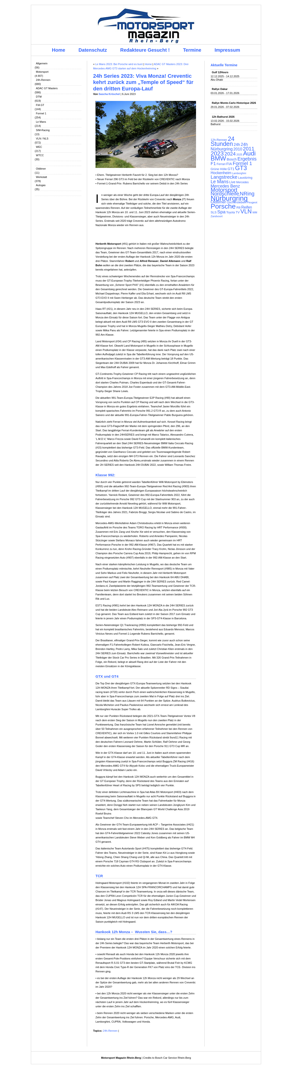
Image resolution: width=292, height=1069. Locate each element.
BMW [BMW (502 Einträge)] (218, 158)
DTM (39, 96)
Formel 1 (41, 113)
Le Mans (41, 121)
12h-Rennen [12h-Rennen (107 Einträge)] (219, 140)
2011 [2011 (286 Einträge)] (248, 149)
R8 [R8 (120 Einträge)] (238, 207)
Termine (192, 50)
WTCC (40, 155)
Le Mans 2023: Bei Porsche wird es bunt (119, 64)
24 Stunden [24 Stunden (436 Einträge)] (223, 141)
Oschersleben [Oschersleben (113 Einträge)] (236, 202)
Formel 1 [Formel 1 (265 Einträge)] (242, 163)
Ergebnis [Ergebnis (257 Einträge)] (247, 158)
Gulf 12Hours (220, 72)
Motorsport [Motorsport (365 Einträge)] (224, 190)
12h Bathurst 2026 (223, 116)
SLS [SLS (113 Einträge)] (214, 212)
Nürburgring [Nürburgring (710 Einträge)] (229, 198)
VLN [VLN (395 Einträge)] (246, 211)
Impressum (227, 50)
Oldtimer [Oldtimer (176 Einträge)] (218, 202)
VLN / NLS (42, 138)
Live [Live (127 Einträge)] (232, 182)
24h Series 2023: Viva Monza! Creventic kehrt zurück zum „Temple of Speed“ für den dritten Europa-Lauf (143, 82)
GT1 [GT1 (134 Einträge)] (231, 169)
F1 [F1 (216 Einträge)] (213, 163)
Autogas (40, 185)
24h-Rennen (43, 79)
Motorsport (42, 71)
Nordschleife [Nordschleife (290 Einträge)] (225, 194)
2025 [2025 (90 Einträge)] (239, 154)
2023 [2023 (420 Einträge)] (217, 153)
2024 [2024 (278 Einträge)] (230, 153)
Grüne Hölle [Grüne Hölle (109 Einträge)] (219, 169)
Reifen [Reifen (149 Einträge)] (246, 207)
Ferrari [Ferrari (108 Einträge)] (221, 164)
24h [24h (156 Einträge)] (237, 145)
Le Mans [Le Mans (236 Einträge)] (220, 181)
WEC (39, 146)
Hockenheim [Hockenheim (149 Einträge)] (221, 173)
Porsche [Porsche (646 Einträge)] (223, 206)
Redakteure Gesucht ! (145, 50)
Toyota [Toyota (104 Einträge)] (230, 212)
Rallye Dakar (220, 89)
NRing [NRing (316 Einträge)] (247, 194)
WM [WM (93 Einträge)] (254, 212)
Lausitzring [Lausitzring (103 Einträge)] (245, 177)
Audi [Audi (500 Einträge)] (249, 153)
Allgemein (41, 63)
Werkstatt (41, 177)
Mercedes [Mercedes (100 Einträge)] (242, 182)
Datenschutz (93, 50)
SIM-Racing (43, 130)
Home (58, 50)
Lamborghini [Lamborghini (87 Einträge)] (239, 173)
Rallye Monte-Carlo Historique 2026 (234, 102)
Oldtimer (41, 168)
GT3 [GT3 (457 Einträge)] (241, 168)
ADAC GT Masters (47, 88)
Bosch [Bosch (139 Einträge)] (232, 159)
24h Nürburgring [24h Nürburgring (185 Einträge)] (229, 146)
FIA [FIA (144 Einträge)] (229, 164)
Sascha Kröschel (109, 94)
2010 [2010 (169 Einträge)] (237, 149)
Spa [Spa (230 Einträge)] (221, 211)
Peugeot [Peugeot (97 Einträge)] (252, 202)
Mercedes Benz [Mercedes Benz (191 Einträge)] (225, 186)
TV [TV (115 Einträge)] (238, 212)
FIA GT (40, 105)
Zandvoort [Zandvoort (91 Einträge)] (217, 216)
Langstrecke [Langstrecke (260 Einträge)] (224, 177)
